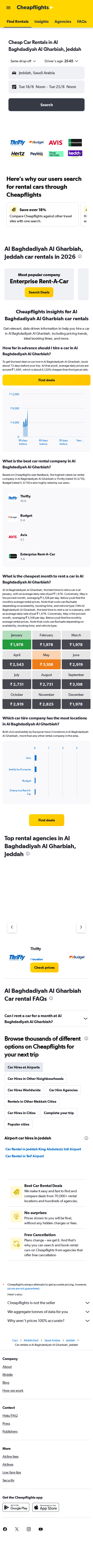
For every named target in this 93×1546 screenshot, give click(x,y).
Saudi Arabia (52, 1342)
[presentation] (80, 256)
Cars (15, 1342)
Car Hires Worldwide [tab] (24, 1090)
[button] (8, 7)
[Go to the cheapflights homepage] (35, 7)
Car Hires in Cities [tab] (21, 1113)
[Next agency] (81, 928)
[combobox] (23, 61)
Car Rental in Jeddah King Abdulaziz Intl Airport (43, 1149)
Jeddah (70, 1342)
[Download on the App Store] (45, 1508)
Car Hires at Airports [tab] (24, 1067)
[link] (39, 292)
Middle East (31, 1342)
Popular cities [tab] (18, 1124)
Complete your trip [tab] (59, 1113)
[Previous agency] (11, 928)
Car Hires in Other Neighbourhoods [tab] (35, 1079)
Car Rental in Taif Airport (24, 1156)
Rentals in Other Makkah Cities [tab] (32, 1101)
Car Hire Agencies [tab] (63, 1090)
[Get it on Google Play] (15, 1508)
